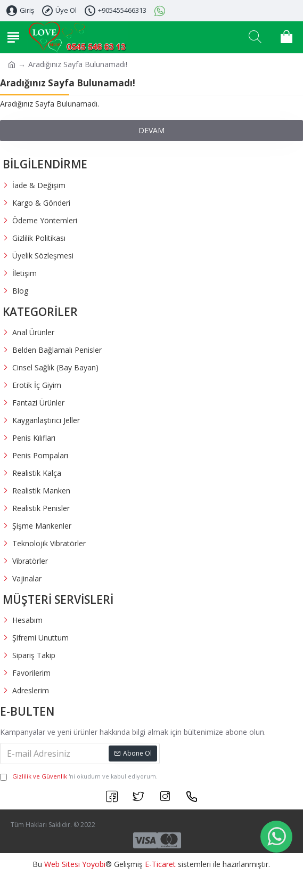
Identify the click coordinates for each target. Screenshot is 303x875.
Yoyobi (93, 864)
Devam (151, 130)
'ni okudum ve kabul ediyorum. (79, 776)
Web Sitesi (62, 864)
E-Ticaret (160, 864)
